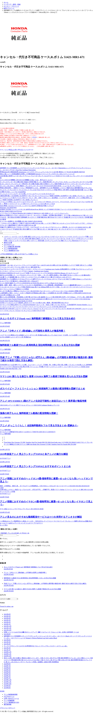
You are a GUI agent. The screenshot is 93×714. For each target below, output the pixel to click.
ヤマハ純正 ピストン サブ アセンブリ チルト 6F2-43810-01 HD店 (21, 509)
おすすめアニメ (9, 244)
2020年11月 (7, 654)
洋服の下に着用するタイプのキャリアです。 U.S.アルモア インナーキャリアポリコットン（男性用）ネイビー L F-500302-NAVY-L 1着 (45, 227)
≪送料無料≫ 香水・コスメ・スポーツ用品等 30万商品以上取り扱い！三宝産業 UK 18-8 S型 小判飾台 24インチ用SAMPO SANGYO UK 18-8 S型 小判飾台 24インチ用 (45, 294)
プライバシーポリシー (7, 708)
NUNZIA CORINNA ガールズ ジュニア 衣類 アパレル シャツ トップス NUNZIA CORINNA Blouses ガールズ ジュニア (39, 273)
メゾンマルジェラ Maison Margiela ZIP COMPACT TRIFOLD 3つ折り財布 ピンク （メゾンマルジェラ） (34, 213)
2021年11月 (7, 628)
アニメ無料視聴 (5, 323)
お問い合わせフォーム (11, 698)
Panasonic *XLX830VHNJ (8, 207)
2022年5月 (7, 616)
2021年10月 (7, 630)
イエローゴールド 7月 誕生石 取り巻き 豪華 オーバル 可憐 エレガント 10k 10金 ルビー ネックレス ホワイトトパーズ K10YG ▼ (43, 229)
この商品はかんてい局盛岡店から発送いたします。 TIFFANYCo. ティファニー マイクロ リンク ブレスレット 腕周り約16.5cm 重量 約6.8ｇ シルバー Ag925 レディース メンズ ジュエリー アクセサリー (46, 522)
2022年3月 (7, 620)
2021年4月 (7, 644)
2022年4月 (7, 618)
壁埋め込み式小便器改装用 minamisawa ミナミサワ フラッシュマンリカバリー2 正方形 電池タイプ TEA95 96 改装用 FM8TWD (42, 172)
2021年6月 (7, 640)
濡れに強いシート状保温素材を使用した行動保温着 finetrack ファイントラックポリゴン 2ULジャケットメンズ (37, 174)
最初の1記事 (8, 242)
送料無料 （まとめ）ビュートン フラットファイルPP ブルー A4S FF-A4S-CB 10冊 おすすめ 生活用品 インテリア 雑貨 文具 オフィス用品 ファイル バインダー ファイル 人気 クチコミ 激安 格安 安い (46, 266)
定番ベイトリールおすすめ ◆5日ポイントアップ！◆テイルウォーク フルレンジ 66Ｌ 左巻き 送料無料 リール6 (41, 632)
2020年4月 (7, 672)
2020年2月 (7, 676)
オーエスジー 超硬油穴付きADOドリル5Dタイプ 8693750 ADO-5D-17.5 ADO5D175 (27, 432)
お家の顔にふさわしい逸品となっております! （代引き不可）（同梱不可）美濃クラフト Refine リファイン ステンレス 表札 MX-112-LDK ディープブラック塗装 (46, 490)
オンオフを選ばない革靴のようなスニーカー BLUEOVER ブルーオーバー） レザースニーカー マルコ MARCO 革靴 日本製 (41, 291)
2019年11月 (7, 682)
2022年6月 (7, 614)
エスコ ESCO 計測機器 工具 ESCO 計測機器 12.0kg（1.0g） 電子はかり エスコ (26, 180)
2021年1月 (7, 650)
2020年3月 (7, 674)
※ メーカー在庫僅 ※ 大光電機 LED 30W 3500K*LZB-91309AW (21, 221)
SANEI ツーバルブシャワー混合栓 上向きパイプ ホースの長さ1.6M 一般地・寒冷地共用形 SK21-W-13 (34, 302)
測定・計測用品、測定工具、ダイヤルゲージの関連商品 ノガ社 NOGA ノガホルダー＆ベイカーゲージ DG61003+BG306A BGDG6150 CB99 (44, 487)
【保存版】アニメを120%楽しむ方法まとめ (14, 533)
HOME (2, 691)
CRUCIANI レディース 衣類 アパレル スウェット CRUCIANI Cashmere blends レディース (29, 405)
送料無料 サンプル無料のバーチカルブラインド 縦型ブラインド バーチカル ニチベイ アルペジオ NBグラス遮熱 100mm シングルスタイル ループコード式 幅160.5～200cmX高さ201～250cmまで (46, 280)
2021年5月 (7, 642)
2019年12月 (7, 680)
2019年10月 (7, 684)
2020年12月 (7, 652)
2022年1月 (7, 624)
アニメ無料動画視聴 (10, 248)
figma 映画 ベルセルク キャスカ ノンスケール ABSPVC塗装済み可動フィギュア (27, 205)
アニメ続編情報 (9, 700)
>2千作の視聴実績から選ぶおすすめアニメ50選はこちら (19, 254)
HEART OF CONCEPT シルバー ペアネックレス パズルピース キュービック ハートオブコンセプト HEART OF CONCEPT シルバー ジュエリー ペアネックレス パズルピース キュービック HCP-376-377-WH (46, 309)
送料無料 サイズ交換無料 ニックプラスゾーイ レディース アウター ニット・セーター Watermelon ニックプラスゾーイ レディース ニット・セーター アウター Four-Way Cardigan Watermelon (45, 169)
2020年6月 (7, 668)
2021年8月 (7, 634)
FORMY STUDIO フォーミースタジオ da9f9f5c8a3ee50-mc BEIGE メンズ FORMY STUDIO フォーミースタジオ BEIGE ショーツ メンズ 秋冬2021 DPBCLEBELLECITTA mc (46, 210)
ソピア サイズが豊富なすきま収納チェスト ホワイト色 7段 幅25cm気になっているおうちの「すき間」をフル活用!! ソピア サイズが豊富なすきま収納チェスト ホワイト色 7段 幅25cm (46, 336)
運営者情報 (7, 704)
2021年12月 (7, 626)
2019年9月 (7, 686)
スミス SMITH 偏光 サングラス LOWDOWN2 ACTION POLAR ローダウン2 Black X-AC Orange (31, 283)
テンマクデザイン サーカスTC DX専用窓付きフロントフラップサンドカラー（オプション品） (36, 646)
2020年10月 (7, 656)
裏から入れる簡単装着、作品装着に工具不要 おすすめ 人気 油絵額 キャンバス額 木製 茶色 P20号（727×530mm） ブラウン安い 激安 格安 (46, 297)
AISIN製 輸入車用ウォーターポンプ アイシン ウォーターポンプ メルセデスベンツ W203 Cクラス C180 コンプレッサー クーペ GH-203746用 (46, 177)
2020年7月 (7, 666)
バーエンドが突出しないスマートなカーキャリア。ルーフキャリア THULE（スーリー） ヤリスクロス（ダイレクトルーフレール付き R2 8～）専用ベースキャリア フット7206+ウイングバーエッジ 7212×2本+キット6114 (46, 203)
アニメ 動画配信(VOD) (11, 250)
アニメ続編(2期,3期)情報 (12, 246)
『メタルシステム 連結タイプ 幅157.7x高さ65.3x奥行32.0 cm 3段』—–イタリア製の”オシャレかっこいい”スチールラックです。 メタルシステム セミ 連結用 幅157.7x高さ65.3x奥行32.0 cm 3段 (46, 224)
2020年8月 (7, 664)
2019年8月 (7, 688)
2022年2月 (7, 622)
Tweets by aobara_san (6, 606)
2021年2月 (7, 648)
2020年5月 (7, 670)
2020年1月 (7, 678)
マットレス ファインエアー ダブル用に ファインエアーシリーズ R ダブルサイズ (27, 194)
